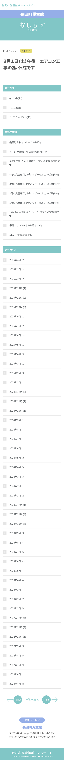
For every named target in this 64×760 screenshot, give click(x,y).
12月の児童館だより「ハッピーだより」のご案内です (34, 213)
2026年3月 (17, 269)
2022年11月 (17, 627)
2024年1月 (17, 495)
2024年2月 (17, 486)
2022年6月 (17, 674)
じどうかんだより (18, 117)
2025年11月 (17, 297)
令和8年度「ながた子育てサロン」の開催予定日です (34, 163)
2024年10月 (17, 410)
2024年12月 (17, 391)
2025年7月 (17, 326)
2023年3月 (17, 589)
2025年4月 (17, 354)
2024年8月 (17, 429)
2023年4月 (17, 580)
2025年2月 (17, 373)
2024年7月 (17, 439)
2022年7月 (17, 665)
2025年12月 (17, 288)
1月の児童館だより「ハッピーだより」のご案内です (34, 202)
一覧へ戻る (32, 699)
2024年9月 (17, 420)
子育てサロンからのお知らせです (26, 225)
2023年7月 (17, 552)
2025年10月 (17, 307)
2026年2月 (17, 279)
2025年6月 (17, 335)
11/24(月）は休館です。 (21, 234)
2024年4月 (17, 467)
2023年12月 (17, 504)
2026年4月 (17, 260)
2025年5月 (17, 344)
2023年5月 (17, 570)
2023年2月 (17, 599)
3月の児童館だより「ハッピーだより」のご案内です (34, 183)
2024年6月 (17, 448)
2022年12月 (17, 618)
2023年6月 (17, 561)
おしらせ (26, 51)
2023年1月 (17, 608)
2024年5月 (17, 457)
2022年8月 (17, 655)
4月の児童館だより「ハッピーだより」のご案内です (34, 174)
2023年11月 (17, 514)
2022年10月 (17, 636)
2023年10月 (17, 523)
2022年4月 (17, 683)
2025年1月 (17, 382)
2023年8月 (17, 542)
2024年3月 (17, 476)
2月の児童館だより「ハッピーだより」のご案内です (34, 193)
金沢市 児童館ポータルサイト (32, 752)
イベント (13, 98)
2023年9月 (17, 533)
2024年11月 (17, 401)
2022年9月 (17, 646)
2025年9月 (17, 316)
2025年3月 (17, 363)
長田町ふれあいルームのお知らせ (26, 142)
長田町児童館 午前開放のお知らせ (28, 152)
